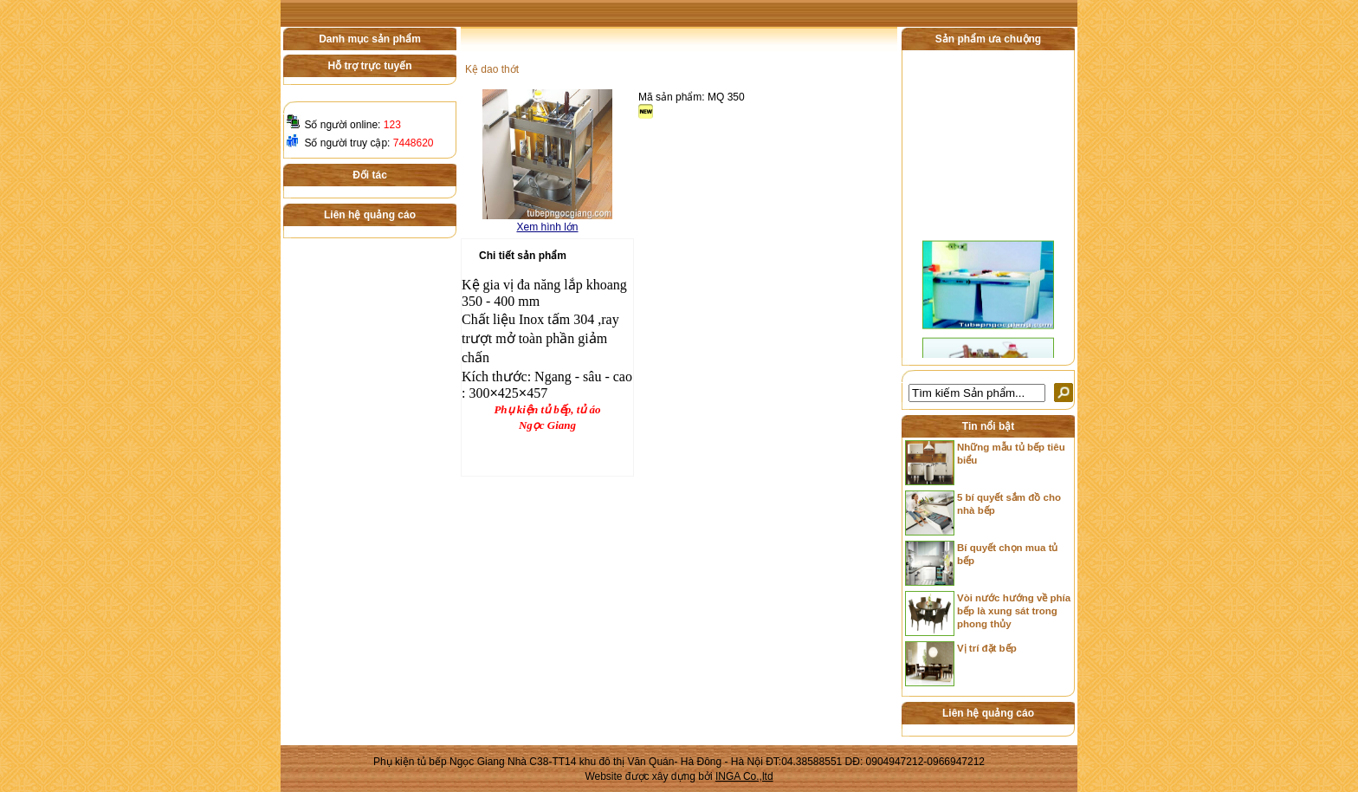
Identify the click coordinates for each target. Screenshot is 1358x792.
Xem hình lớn (547, 227)
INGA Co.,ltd (744, 776)
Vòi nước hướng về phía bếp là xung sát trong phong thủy (1013, 611)
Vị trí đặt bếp (987, 648)
